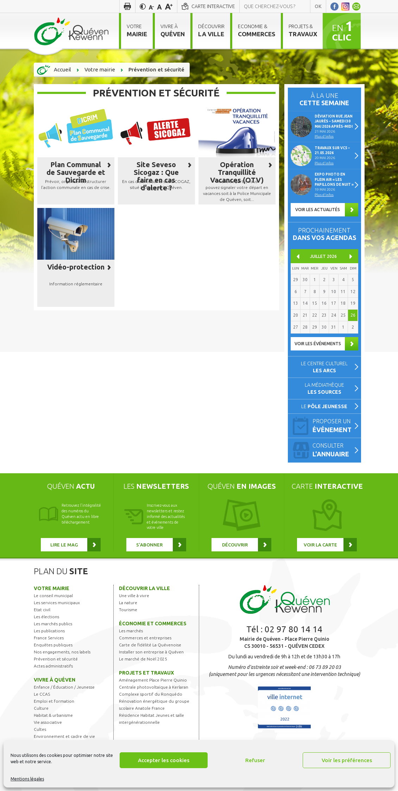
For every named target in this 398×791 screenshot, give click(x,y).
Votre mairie (51, 588)
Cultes (40, 729)
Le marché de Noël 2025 (143, 659)
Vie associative (48, 722)
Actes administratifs (53, 666)
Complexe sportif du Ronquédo (150, 694)
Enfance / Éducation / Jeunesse (64, 687)
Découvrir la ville (144, 588)
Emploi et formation (54, 701)
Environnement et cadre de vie (64, 736)
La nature (128, 602)
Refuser (255, 760)
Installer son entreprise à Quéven (151, 652)
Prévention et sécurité (56, 659)
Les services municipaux (57, 602)
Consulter (333, 450)
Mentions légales (27, 779)
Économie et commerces (153, 623)
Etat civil (42, 609)
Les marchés (131, 630)
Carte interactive (213, 6)
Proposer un (333, 426)
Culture (41, 708)
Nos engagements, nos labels (62, 652)
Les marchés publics (53, 623)
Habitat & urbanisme (53, 715)
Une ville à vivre (134, 595)
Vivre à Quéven (54, 680)
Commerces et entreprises (145, 637)
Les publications (49, 630)
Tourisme (128, 609)
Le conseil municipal (53, 595)
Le (324, 406)
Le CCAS (42, 694)
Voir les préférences (347, 760)
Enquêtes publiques (53, 645)
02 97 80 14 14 (293, 629)
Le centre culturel (324, 367)
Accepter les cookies (163, 760)
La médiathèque (324, 388)
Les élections (46, 616)
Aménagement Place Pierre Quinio (153, 680)
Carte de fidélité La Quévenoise (150, 645)
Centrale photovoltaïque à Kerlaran (153, 687)
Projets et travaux (146, 673)
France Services (49, 637)
